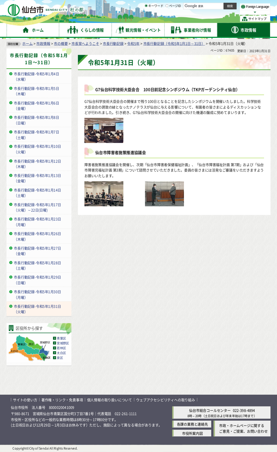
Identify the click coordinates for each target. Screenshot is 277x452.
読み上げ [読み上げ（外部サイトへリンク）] (178, 5)
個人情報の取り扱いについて (109, 399)
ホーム (27, 43)
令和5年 (133, 43)
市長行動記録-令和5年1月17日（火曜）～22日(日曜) (37, 207)
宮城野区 (63, 343)
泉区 (60, 357)
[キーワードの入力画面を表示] (146, 18)
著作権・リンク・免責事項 (62, 399)
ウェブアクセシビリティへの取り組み (165, 399)
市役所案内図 (192, 433)
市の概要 (61, 43)
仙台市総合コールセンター (210, 410)
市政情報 (43, 43)
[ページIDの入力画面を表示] (167, 18)
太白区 (61, 353)
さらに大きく (226, 12)
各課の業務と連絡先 (192, 424)
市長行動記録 (113, 43)
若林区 (61, 348)
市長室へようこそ (85, 43)
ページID (173, 19)
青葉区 (61, 338)
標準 (216, 6)
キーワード (154, 19)
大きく (208, 12)
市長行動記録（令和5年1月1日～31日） (174, 43)
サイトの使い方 (25, 399)
